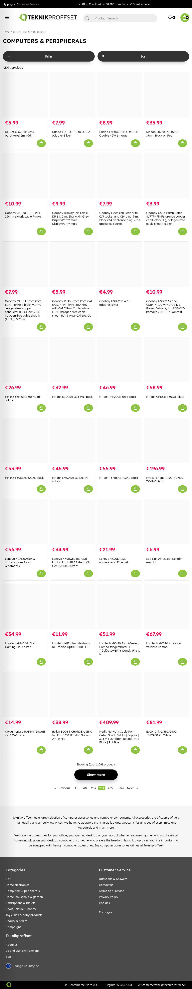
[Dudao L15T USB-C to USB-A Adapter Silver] (72, 94)
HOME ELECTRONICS (17, 885)
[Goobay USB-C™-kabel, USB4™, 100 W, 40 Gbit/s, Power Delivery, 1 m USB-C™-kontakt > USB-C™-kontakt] (166, 264)
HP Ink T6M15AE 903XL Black (118, 478)
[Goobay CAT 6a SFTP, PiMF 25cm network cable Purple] (25, 175)
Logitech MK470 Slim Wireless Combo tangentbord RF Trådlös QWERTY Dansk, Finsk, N (119, 649)
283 (93, 788)
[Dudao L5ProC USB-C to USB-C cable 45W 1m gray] (119, 94)
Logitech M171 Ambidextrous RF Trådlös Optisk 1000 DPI (71, 645)
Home (6, 31)
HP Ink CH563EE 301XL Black (165, 397)
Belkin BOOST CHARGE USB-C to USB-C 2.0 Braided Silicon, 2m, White (72, 735)
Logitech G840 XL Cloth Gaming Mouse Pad (20, 645)
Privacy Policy (108, 897)
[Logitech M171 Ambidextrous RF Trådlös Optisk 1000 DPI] (72, 606)
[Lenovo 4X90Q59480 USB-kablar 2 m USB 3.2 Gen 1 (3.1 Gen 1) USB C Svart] (72, 521)
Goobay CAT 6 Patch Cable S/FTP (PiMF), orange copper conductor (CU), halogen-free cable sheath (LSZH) (165, 218)
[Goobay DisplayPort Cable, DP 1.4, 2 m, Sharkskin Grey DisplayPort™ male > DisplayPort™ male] (72, 175)
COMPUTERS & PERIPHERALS (29, 31)
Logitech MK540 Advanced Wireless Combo (164, 645)
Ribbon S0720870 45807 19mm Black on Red (162, 133)
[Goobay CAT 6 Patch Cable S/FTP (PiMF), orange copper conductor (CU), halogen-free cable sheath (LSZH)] (166, 175)
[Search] (120, 18)
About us (12, 944)
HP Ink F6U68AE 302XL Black (24, 478)
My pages (9, 4)
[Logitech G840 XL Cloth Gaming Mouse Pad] (25, 606)
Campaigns (13, 927)
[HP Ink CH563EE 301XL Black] (166, 359)
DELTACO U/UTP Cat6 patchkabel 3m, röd (19, 133)
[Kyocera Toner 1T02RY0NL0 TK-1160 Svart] (166, 440)
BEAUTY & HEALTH (16, 921)
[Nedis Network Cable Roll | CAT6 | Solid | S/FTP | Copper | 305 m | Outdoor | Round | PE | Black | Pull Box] (119, 694)
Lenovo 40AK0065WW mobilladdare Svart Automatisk (20, 562)
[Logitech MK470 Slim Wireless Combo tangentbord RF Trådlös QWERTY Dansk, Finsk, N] (119, 606)
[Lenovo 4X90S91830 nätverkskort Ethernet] (119, 521)
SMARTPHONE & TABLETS (20, 903)
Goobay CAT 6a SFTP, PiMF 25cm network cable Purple (23, 214)
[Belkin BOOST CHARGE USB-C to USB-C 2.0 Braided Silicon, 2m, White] (72, 694)
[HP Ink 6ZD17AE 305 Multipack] (72, 359)
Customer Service (28, 4)
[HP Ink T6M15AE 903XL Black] (119, 440)
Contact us (106, 885)
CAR (8, 879)
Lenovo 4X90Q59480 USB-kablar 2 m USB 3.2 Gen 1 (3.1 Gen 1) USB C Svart (71, 562)
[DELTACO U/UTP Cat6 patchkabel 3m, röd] (25, 94)
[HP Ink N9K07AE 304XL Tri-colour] (72, 440)
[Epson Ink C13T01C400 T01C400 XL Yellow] (166, 694)
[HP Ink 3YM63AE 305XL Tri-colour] (25, 359)
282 (85, 788)
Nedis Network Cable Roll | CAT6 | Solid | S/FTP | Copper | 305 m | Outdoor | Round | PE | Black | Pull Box (119, 737)
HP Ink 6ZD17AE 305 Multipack (72, 397)
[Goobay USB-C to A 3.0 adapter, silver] (119, 264)
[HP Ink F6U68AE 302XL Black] (25, 440)
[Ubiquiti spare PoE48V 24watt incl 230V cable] (25, 694)
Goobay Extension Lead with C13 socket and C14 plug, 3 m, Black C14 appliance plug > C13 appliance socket (119, 218)
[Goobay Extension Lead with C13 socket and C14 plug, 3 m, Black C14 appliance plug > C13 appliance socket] (119, 175)
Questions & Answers (113, 879)
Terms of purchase (111, 891)
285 (110, 788)
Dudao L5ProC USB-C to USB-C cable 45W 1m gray (119, 133)
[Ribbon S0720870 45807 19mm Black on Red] (166, 94)
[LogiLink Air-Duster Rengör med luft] (166, 521)
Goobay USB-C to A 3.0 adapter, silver (114, 303)
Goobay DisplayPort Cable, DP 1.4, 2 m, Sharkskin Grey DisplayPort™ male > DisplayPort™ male (70, 218)
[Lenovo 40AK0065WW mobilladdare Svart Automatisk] (25, 521)
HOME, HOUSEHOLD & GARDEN (24, 897)
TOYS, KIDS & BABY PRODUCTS (24, 915)
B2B (8, 957)
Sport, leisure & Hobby (21, 909)
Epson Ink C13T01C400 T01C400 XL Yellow (161, 733)
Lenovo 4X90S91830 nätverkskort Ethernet (113, 560)
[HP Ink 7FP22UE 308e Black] (119, 359)
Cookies (104, 903)
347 (121, 788)
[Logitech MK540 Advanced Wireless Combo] (166, 606)
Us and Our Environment (22, 951)
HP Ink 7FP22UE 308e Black (117, 397)
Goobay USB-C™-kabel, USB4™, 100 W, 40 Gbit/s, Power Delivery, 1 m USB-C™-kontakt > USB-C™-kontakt (165, 306)
